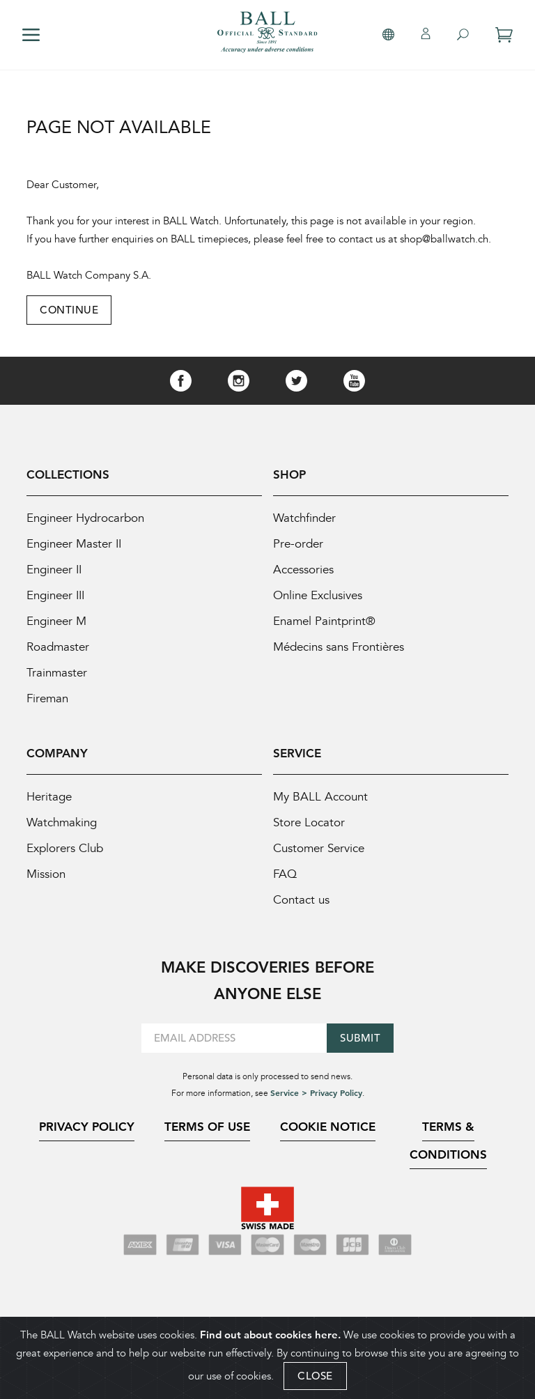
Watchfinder (304, 518)
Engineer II (54, 570)
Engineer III (55, 595)
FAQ (285, 874)
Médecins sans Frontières (338, 647)
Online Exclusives (317, 595)
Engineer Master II (73, 544)
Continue (69, 309)
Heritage (49, 797)
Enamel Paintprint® (324, 621)
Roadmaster (57, 647)
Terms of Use (207, 1127)
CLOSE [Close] (315, 1377)
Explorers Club (64, 848)
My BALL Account (320, 797)
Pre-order (298, 544)
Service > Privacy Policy (316, 1092)
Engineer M (56, 621)
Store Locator (309, 822)
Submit (360, 1037)
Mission (45, 874)
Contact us (301, 900)
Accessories (303, 570)
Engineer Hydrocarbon (85, 518)
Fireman (47, 698)
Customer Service (318, 848)
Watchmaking (61, 822)
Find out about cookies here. (270, 1336)
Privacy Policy (86, 1127)
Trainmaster (56, 673)
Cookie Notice (327, 1127)
